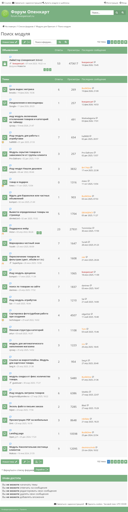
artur (11, 333)
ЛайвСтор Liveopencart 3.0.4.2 (25, 60)
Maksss (12, 453)
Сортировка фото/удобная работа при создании (28, 315)
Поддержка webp (19, 228)
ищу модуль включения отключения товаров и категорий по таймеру (28, 119)
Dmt (11, 423)
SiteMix (85, 391)
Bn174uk (86, 167)
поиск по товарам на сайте (24, 286)
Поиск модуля (15, 34)
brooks (12, 92)
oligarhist (86, 314)
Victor (12, 232)
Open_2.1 (13, 437)
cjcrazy (12, 125)
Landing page (16, 433)
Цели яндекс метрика (21, 89)
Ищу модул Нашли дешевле (25, 168)
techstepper (14, 320)
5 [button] (122, 42)
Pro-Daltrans (15, 158)
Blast (84, 405)
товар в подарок (18, 182)
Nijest (12, 410)
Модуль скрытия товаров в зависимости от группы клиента (28, 153)
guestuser (17, 383)
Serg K (12, 366)
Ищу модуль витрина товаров (26, 392)
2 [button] (112, 42)
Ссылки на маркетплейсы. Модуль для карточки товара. (29, 361)
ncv (83, 344)
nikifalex (85, 418)
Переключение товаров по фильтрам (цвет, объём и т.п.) (26, 258)
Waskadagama (88, 118)
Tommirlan (87, 228)
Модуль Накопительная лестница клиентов (28, 448)
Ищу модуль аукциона (22, 273)
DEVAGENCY (87, 212)
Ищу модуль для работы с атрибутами (24, 137)
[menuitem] (27, 3)
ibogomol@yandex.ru (19, 396)
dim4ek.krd (14, 218)
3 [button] (115, 42)
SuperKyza (17, 263)
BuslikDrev (86, 88)
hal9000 (12, 142)
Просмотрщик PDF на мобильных (28, 419)
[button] (125, 42)
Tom (84, 329)
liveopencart (18, 63)
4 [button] (118, 42)
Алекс (12, 185)
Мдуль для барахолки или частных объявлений (29, 197)
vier (83, 257)
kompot (13, 202)
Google (12, 106)
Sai (10, 303)
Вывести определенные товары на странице (29, 213)
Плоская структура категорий (26, 329)
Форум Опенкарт (30, 12)
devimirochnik (88, 447)
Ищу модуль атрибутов (23, 300)
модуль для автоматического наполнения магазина (26, 345)
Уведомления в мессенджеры (26, 102)
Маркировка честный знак (24, 243)
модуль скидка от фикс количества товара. (29, 378)
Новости (21, 66)
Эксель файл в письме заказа (26, 406)
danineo (13, 290)
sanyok (12, 172)
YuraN (12, 246)
